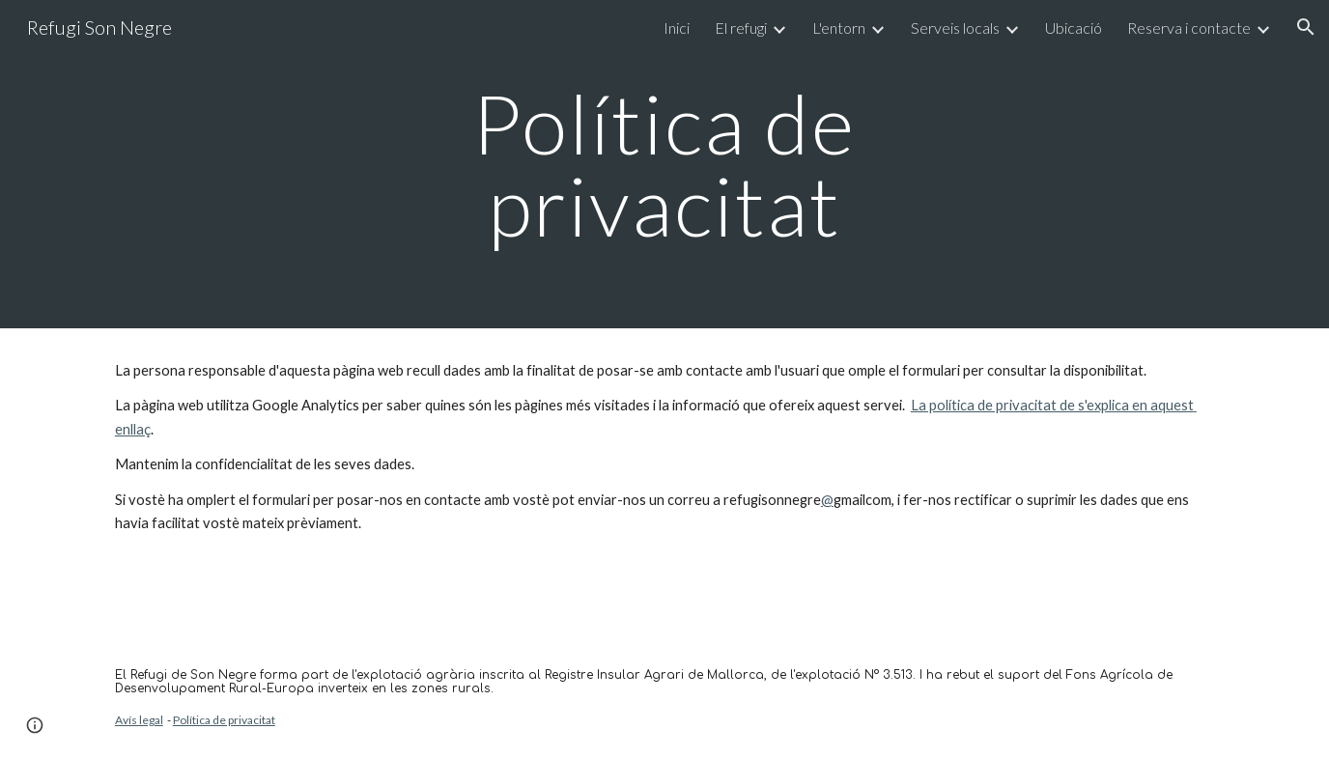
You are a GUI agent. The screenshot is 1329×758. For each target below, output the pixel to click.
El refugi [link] (741, 27)
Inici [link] (677, 27)
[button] (1306, 27)
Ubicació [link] (1073, 27)
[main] (664, 164)
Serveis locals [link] (955, 27)
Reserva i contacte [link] (1189, 27)
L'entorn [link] (838, 27)
